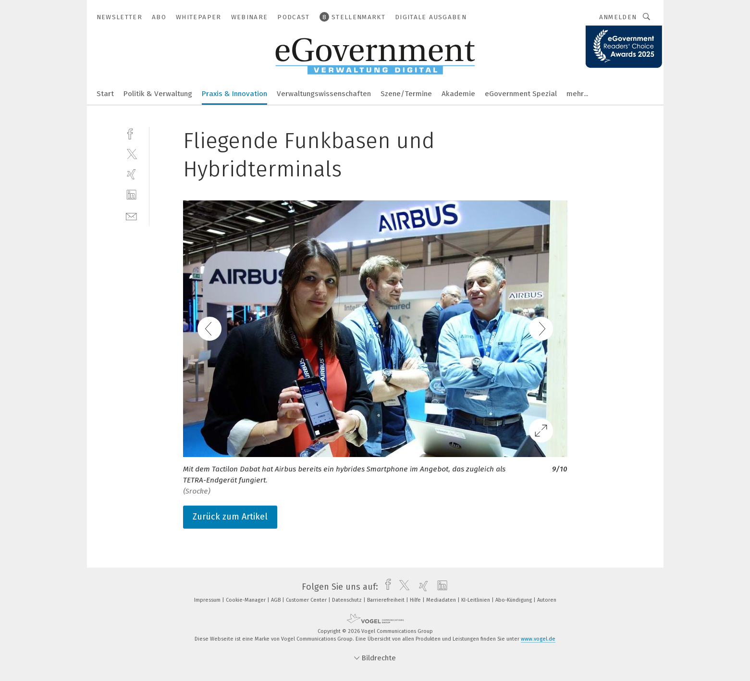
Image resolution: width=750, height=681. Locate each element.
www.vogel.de (538, 639)
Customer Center (307, 600)
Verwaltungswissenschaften (324, 93)
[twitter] (131, 154)
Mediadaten (441, 600)
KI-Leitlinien (476, 600)
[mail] (131, 216)
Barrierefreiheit (386, 600)
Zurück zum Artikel (230, 516)
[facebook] (131, 133)
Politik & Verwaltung (157, 93)
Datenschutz (347, 600)
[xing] (131, 174)
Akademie (458, 93)
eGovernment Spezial (521, 93)
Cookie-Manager (246, 600)
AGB (276, 600)
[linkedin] (131, 195)
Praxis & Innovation (234, 93)
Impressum (208, 600)
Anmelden (618, 17)
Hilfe (416, 600)
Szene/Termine (406, 93)
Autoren (546, 600)
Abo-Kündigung (514, 600)
